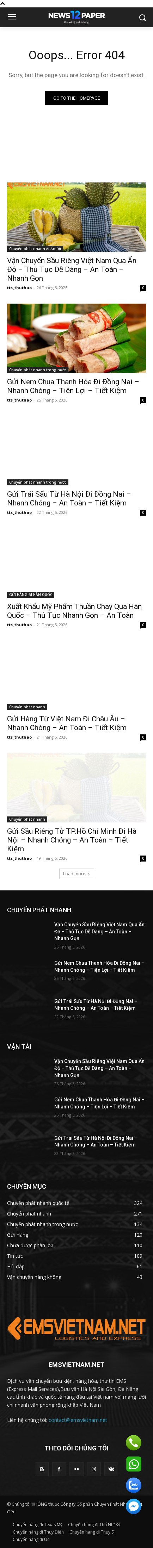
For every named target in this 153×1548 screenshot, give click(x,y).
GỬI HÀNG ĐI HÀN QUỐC (30, 594)
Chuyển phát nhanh (27, 706)
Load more (76, 874)
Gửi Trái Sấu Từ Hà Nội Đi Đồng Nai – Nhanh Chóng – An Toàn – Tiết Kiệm (69, 498)
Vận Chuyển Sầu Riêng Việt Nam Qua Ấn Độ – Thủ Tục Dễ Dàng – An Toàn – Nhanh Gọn (71, 269)
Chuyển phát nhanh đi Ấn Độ (35, 248)
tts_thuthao (19, 287)
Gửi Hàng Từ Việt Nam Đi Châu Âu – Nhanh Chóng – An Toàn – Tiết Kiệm (67, 723)
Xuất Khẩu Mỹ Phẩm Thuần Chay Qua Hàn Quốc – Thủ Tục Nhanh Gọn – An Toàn (74, 611)
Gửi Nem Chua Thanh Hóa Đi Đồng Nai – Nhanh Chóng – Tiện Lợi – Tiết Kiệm (73, 386)
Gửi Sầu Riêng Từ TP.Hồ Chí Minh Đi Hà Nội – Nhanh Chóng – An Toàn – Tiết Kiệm (71, 840)
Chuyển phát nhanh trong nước (37, 369)
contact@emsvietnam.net (78, 1420)
